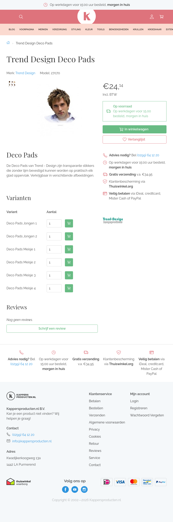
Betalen (94, 401)
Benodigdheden (119, 29)
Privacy (94, 429)
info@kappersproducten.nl (32, 441)
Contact (95, 465)
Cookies (95, 436)
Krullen (138, 29)
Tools (101, 29)
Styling (76, 29)
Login (134, 401)
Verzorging (59, 29)
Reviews (95, 451)
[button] (12, 84)
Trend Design (25, 73)
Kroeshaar (154, 29)
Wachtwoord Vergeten (147, 415)
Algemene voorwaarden (107, 422)
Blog (12, 29)
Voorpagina (26, 29)
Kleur (88, 29)
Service (94, 458)
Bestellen (96, 408)
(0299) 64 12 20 (148, 155)
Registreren (138, 408)
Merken (43, 29)
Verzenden (97, 415)
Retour (94, 444)
